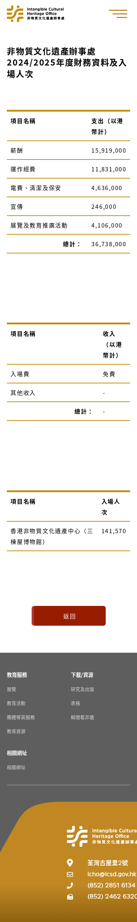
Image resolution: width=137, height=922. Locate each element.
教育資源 (16, 731)
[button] (122, 13)
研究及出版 (82, 688)
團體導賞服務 (21, 717)
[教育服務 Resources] (17, 674)
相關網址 (16, 767)
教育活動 (16, 703)
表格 (75, 703)
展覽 (11, 688)
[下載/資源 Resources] (82, 674)
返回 (69, 616)
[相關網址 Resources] (17, 752)
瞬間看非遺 (82, 717)
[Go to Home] (35, 13)
